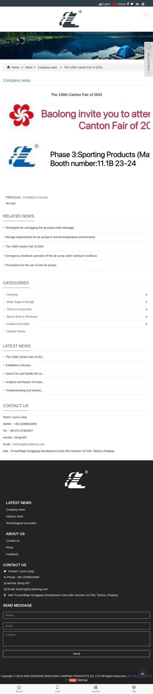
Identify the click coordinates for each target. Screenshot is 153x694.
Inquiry (95, 688)
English (104, 4)
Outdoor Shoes (16, 331)
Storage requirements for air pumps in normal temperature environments (50, 237)
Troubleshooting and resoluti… (25, 390)
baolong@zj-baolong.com (28, 444)
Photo (9, 547)
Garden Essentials (18, 324)
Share (19, 688)
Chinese (119, 4)
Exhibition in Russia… (19, 365)
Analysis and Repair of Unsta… (25, 382)
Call (57, 688)
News (29, 67)
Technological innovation (21, 523)
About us (15, 534)
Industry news (14, 516)
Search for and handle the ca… (25, 373)
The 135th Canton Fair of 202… (25, 356)
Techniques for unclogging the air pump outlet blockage (40, 227)
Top (134, 688)
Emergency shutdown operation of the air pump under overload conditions (51, 255)
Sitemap (82, 680)
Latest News (18, 503)
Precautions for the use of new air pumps (31, 265)
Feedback (12, 554)
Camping (12, 294)
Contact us (12, 540)
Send (76, 653)
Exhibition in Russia (35, 197)
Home (15, 67)
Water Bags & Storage (20, 301)
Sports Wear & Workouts (22, 316)
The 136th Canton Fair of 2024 (25, 246)
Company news (47, 67)
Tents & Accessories (19, 309)
